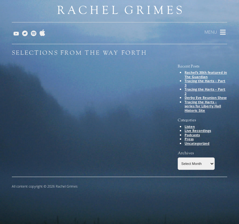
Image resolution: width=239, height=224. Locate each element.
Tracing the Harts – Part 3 (205, 82)
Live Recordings (198, 130)
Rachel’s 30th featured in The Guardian (206, 74)
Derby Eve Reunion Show (206, 97)
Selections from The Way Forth (79, 53)
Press (189, 139)
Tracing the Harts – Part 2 (205, 91)
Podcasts (192, 135)
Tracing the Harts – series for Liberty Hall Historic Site (203, 106)
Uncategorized (197, 143)
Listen (190, 126)
